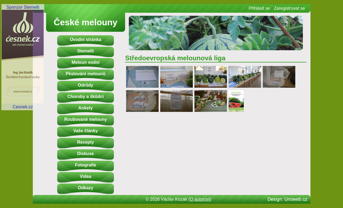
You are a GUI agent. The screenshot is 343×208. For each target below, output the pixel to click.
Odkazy (85, 187)
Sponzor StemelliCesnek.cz (23, 57)
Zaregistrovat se (289, 8)
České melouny (85, 22)
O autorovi (200, 199)
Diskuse (85, 153)
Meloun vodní (86, 62)
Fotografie (85, 165)
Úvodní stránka (85, 39)
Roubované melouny (85, 119)
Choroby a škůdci (85, 96)
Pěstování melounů (85, 73)
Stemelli (85, 51)
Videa (85, 176)
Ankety (85, 108)
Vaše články (85, 130)
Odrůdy (85, 85)
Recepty (85, 142)
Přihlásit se (259, 8)
